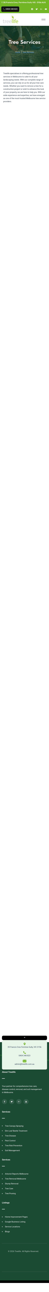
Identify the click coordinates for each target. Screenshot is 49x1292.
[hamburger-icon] (43, 19)
